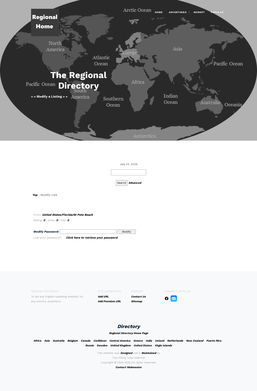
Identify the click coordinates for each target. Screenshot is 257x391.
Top (34, 195)
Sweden (102, 345)
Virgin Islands (163, 345)
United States (143, 345)
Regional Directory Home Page (128, 333)
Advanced (134, 182)
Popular (217, 12)
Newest (199, 12)
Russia (89, 345)
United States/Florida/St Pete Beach (67, 214)
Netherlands (175, 340)
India (149, 340)
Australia (58, 340)
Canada (85, 340)
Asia (47, 340)
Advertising (177, 12)
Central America (119, 340)
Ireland (159, 340)
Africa (37, 340)
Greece (138, 340)
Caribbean (99, 340)
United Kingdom (120, 345)
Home (159, 12)
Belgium (72, 340)
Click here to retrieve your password (91, 237)
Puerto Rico (213, 340)
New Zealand (194, 340)
